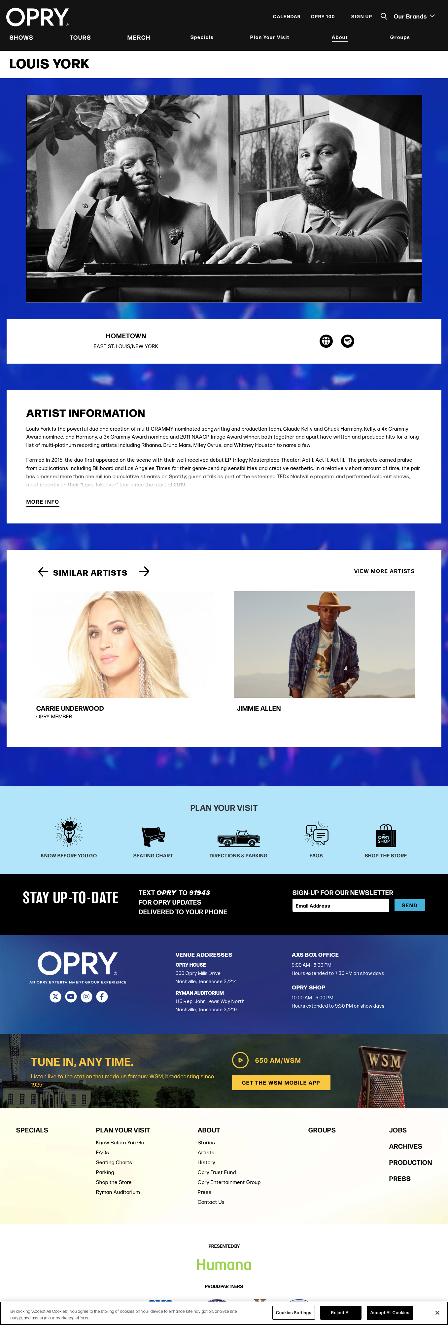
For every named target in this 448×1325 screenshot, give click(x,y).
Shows (22, 38)
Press (205, 1154)
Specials (202, 37)
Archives (406, 1108)
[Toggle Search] (383, 17)
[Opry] (38, 18)
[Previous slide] (43, 574)
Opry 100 (323, 17)
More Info (42, 504)
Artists (206, 1114)
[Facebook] (102, 959)
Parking (105, 1134)
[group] (90, 643)
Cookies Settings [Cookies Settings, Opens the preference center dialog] (293, 1312)
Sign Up (361, 17)
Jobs (398, 1091)
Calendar (287, 17)
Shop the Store (114, 1144)
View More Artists (384, 574)
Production (410, 1124)
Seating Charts (114, 1124)
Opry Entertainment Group (229, 1144)
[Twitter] (55, 959)
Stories (206, 1104)
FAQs (102, 1114)
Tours (80, 38)
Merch (139, 38)
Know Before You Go (120, 1104)
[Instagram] (86, 959)
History (206, 1124)
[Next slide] (144, 574)
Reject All (341, 1312)
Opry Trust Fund (217, 1134)
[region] (224, 1313)
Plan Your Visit (270, 37)
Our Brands (414, 16)
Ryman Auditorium (118, 1154)
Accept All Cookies (389, 1312)
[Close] (437, 1313)
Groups (400, 37)
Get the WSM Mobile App (281, 1045)
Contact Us (211, 1164)
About (340, 37)
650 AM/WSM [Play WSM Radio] (265, 1022)
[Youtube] (71, 959)
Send (410, 867)
